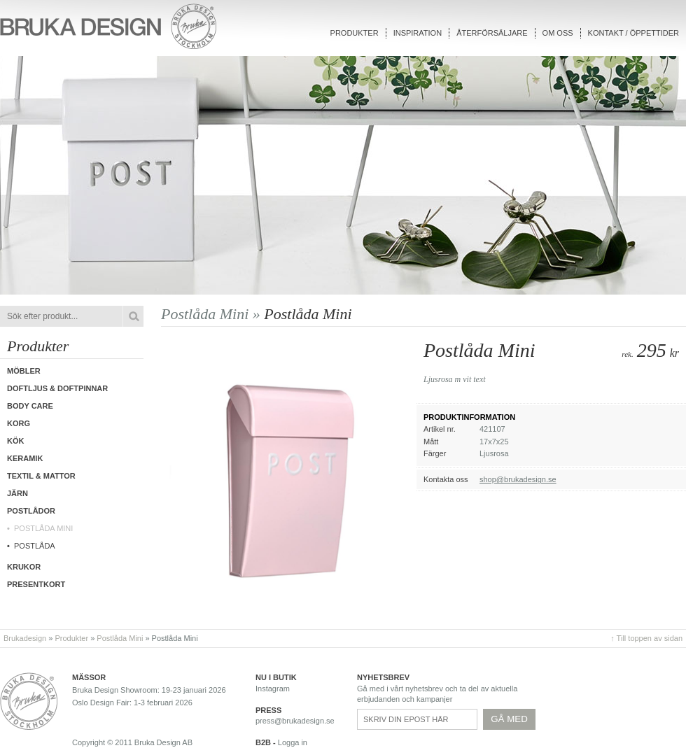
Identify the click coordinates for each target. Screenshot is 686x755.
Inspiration (417, 33)
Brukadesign (25, 638)
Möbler (24, 371)
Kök (15, 441)
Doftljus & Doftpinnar (57, 388)
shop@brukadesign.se (517, 479)
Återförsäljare (491, 33)
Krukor (24, 567)
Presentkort (36, 584)
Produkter (354, 33)
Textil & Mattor (41, 476)
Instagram (272, 688)
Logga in (292, 742)
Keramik (25, 458)
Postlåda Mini (43, 528)
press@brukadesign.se (295, 721)
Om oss (557, 33)
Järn (17, 493)
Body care (30, 406)
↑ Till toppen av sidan (646, 638)
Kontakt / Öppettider (633, 33)
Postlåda (34, 546)
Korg (18, 423)
